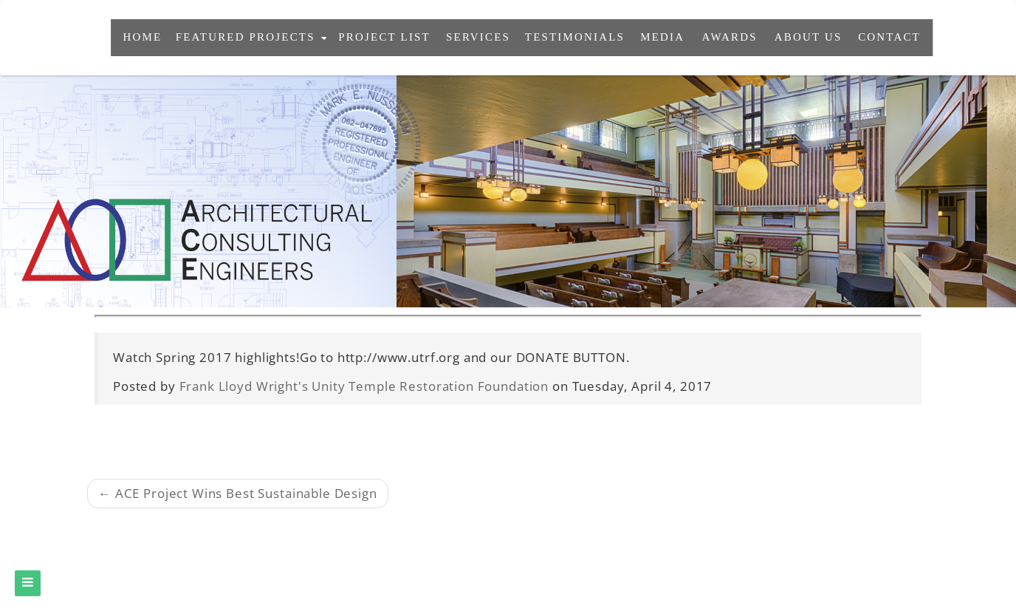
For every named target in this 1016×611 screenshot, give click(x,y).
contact (889, 37)
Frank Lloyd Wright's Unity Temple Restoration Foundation (364, 386)
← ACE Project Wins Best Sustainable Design (237, 493)
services (478, 37)
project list (385, 37)
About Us (808, 37)
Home (142, 37)
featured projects (252, 37)
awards (730, 37)
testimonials (575, 37)
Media (662, 37)
